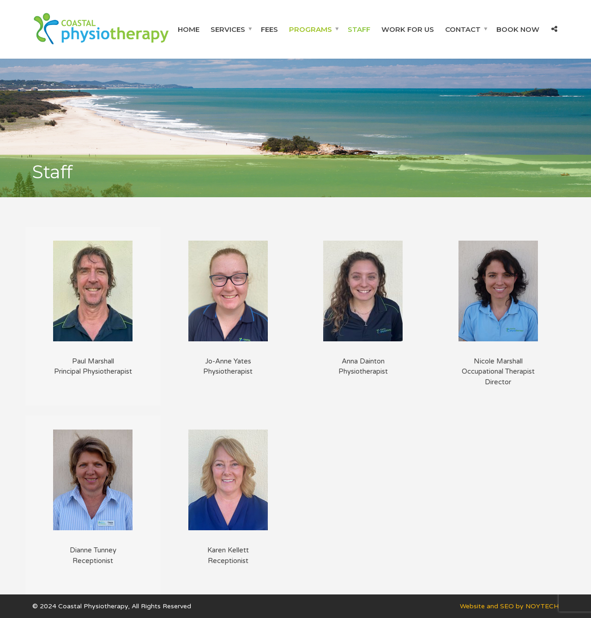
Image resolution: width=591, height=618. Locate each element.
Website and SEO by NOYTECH (509, 606)
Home (188, 29)
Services (228, 29)
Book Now (517, 29)
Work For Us (407, 29)
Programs (310, 29)
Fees (269, 29)
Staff (359, 29)
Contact (463, 29)
